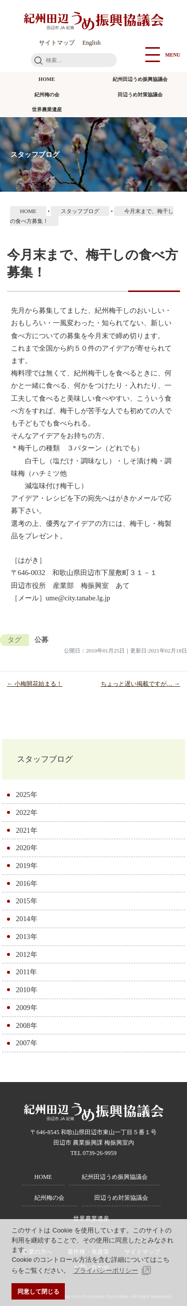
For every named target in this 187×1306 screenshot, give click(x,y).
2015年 (26, 901)
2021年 (26, 830)
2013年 (26, 937)
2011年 (26, 972)
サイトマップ (57, 42)
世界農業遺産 (47, 109)
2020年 (26, 848)
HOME (46, 79)
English (91, 42)
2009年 (26, 1008)
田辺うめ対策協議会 (140, 94)
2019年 (26, 866)
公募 (41, 640)
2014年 (26, 919)
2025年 (26, 794)
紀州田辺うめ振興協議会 (140, 79)
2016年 (26, 883)
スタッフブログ (45, 759)
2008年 (26, 1025)
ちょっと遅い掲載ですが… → (140, 683)
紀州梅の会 (46, 94)
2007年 (26, 1043)
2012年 (26, 954)
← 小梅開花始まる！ (34, 683)
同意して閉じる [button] (38, 1291)
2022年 (26, 812)
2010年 (26, 990)
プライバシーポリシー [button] (105, 1270)
